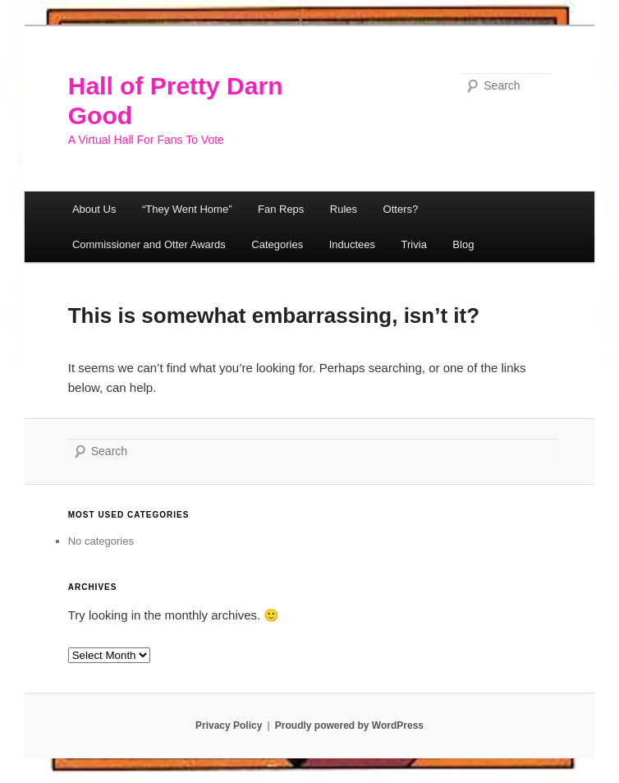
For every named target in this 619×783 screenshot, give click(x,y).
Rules (343, 209)
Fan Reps (281, 209)
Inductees (352, 244)
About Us (94, 209)
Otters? (401, 209)
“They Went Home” (187, 209)
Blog (463, 244)
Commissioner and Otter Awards (149, 244)
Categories (277, 244)
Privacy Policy (228, 725)
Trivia (414, 244)
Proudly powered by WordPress (349, 725)
